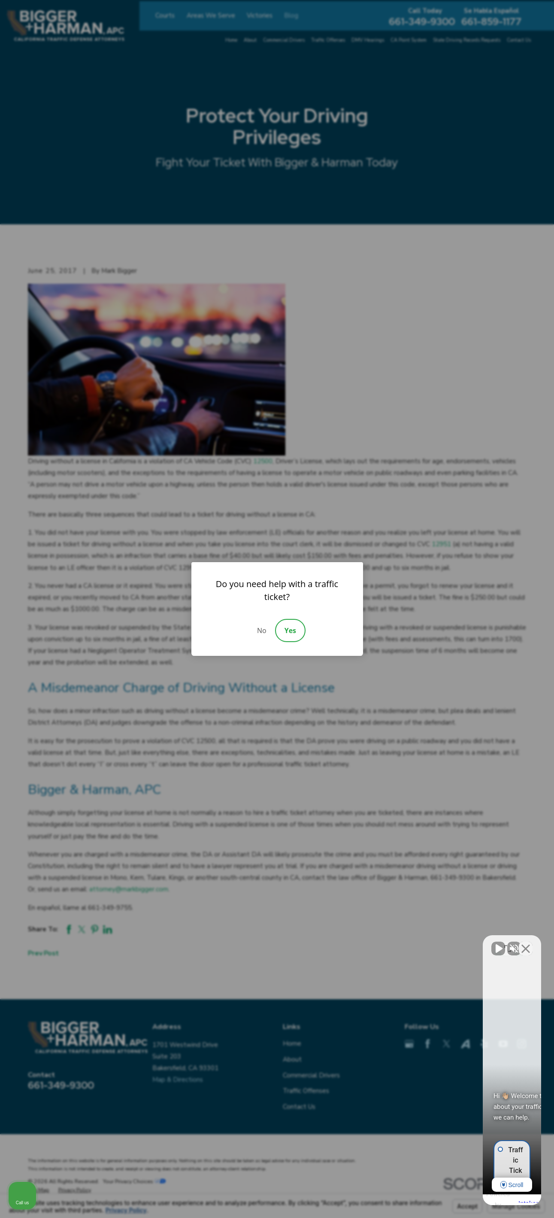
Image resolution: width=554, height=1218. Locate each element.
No (261, 630)
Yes (290, 630)
